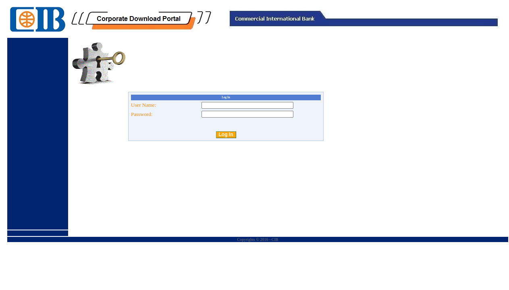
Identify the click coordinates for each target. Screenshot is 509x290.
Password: (141, 114)
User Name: (143, 105)
